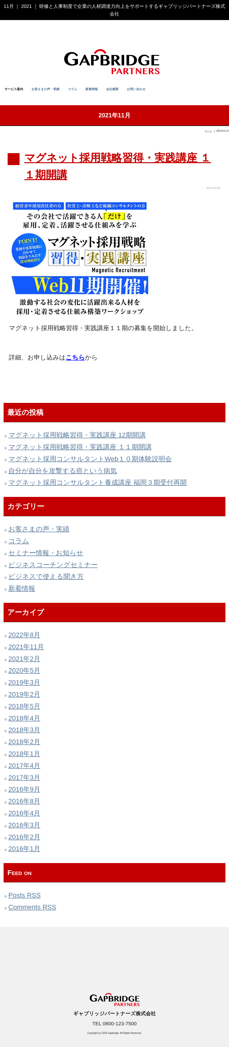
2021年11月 (26, 647)
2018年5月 (24, 706)
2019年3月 (24, 682)
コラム (72, 89)
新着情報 (91, 89)
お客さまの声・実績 (45, 89)
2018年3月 (24, 730)
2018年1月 (24, 753)
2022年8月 (24, 635)
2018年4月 (24, 718)
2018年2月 (24, 741)
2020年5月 (24, 670)
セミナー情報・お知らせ (45, 553)
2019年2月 (24, 694)
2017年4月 (24, 765)
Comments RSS (32, 907)
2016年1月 (24, 848)
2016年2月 (24, 837)
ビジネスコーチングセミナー (53, 564)
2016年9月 (24, 789)
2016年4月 (24, 813)
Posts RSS (24, 895)
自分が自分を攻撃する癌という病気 (62, 470)
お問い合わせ (136, 89)
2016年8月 (24, 801)
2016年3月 (24, 825)
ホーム (208, 131)
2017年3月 (24, 777)
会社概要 (112, 89)
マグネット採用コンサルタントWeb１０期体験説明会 (90, 459)
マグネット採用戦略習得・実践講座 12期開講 (77, 435)
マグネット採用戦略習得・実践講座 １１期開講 (80, 447)
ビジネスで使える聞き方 (46, 576)
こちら (75, 357)
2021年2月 (24, 658)
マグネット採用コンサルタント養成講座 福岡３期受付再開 (97, 482)
